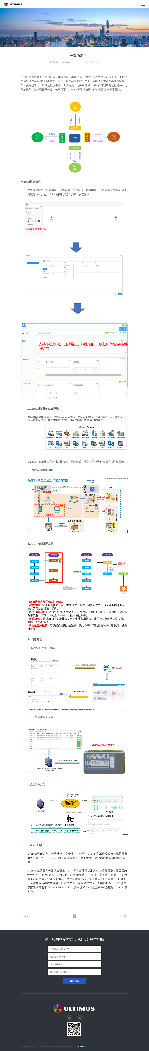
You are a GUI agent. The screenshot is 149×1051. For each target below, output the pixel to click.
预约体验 (74, 981)
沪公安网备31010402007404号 (48, 1046)
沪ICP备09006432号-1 (29, 1046)
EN (138, 4)
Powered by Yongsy (67, 1046)
